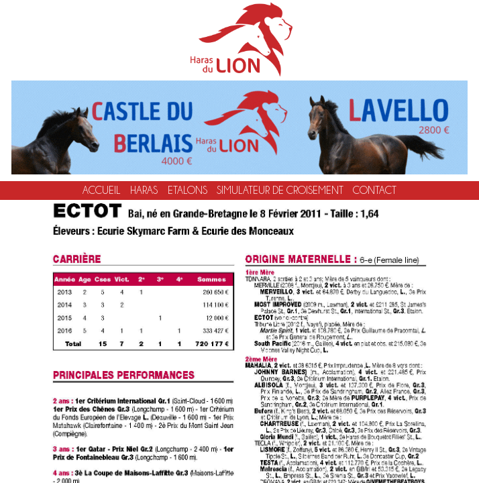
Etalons (187, 190)
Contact (374, 190)
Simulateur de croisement (280, 190)
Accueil (102, 190)
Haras (144, 190)
